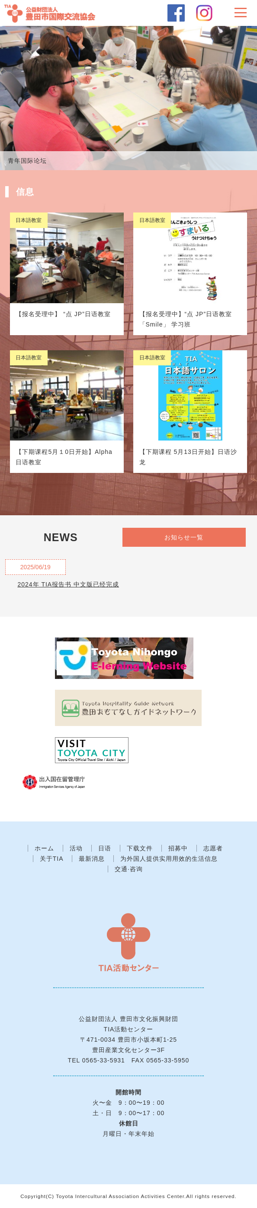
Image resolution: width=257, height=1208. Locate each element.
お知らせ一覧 (183, 537)
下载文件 (140, 848)
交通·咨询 (129, 869)
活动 (76, 848)
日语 (104, 848)
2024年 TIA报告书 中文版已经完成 (68, 584)
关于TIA (52, 858)
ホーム (44, 848)
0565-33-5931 (103, 1060)
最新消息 (92, 858)
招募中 (178, 848)
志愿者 (213, 848)
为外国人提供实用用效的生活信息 (169, 858)
